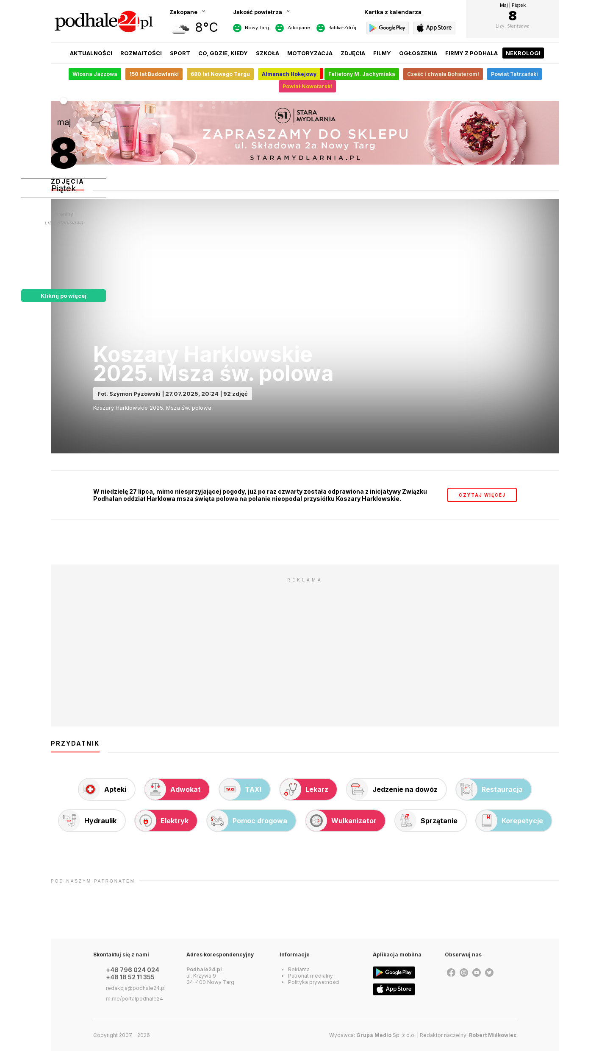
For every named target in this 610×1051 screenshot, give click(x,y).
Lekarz (304, 789)
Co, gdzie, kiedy (223, 53)
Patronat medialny (310, 976)
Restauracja (489, 789)
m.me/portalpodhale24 (134, 998)
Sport (180, 53)
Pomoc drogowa (247, 820)
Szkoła (267, 53)
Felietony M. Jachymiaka (361, 74)
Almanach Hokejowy (289, 74)
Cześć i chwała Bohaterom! (443, 74)
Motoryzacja (310, 53)
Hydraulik (87, 820)
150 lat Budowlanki (154, 74)
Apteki (102, 789)
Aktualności (91, 53)
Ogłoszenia (418, 53)
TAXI (240, 789)
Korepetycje (509, 820)
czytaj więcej (482, 495)
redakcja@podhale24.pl (136, 988)
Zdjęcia (353, 53)
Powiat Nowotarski (307, 86)
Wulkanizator (341, 820)
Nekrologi (523, 53)
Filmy (382, 53)
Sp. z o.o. (386, 1035)
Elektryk (162, 820)
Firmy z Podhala (471, 53)
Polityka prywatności (313, 982)
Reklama (299, 969)
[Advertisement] (305, 646)
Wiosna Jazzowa (94, 74)
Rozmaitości (141, 53)
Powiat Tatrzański (514, 74)
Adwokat (173, 789)
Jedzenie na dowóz (392, 789)
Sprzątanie (426, 820)
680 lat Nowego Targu (220, 74)
